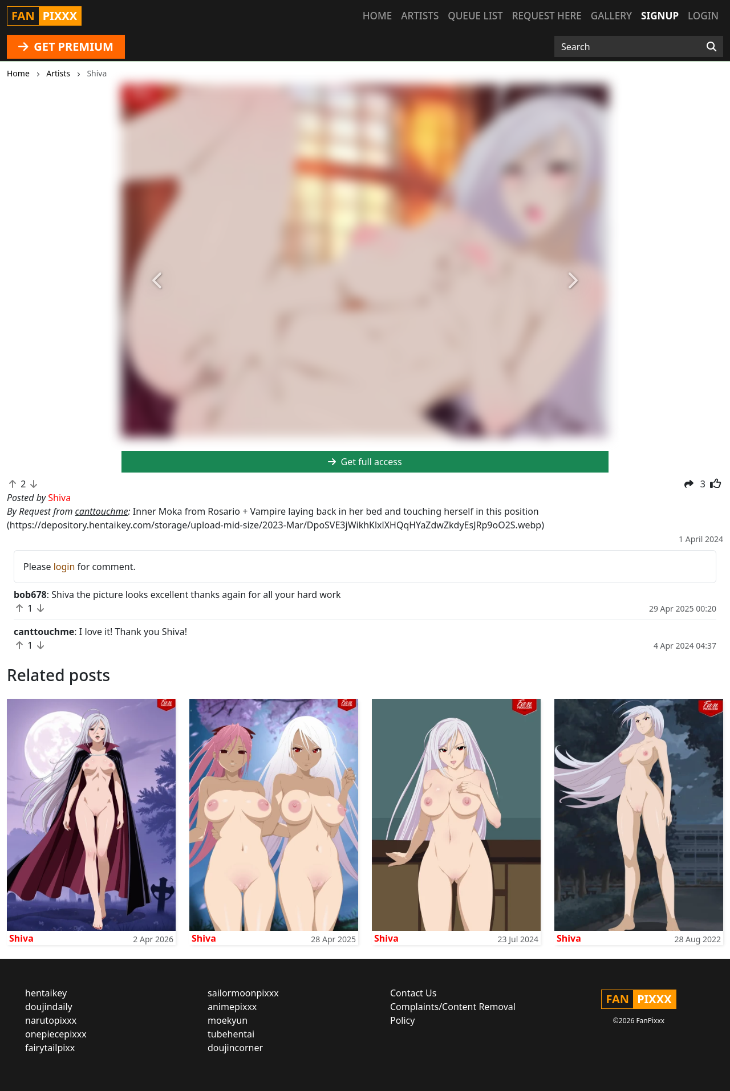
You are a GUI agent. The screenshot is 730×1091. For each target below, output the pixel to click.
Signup (660, 15)
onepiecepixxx (56, 1034)
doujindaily (48, 1006)
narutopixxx (50, 1020)
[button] (157, 280)
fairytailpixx (50, 1047)
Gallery (611, 15)
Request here (547, 15)
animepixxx (232, 1006)
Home (377, 15)
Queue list (475, 15)
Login (703, 15)
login (64, 566)
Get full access (365, 461)
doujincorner (235, 1047)
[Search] (711, 47)
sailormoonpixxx (243, 993)
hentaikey (46, 993)
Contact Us (413, 993)
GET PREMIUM (65, 46)
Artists (420, 15)
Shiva (21, 938)
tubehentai (231, 1034)
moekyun (228, 1020)
